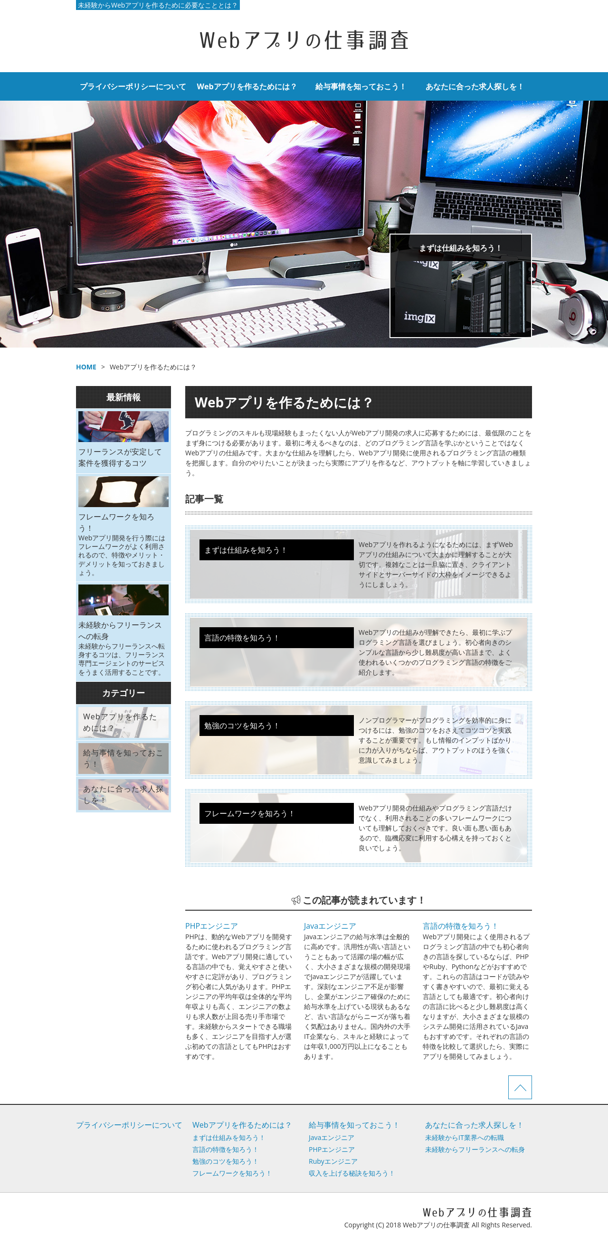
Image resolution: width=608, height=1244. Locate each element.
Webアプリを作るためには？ (247, 86)
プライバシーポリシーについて (133, 86)
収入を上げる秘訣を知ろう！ (352, 1173)
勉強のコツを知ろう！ (225, 1161)
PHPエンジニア (211, 926)
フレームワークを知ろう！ (232, 1173)
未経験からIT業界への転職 (464, 1137)
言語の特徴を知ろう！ (461, 926)
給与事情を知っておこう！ (361, 86)
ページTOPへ (520, 1087)
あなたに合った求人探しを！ (475, 86)
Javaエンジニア (330, 926)
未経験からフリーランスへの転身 (475, 1149)
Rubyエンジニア (333, 1161)
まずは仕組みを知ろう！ (461, 248)
